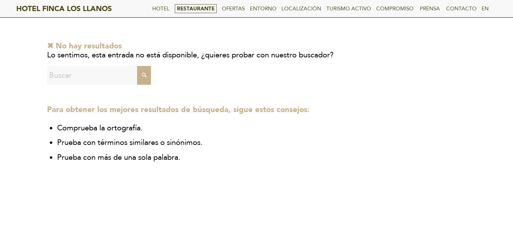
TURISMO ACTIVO (348, 8)
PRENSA (430, 8)
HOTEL (161, 8)
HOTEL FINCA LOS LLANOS (64, 9)
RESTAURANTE (196, 8)
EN (485, 8)
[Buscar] (99, 75)
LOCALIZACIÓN (301, 8)
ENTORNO (263, 8)
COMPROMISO (395, 8)
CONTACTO (461, 8)
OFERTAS (233, 8)
